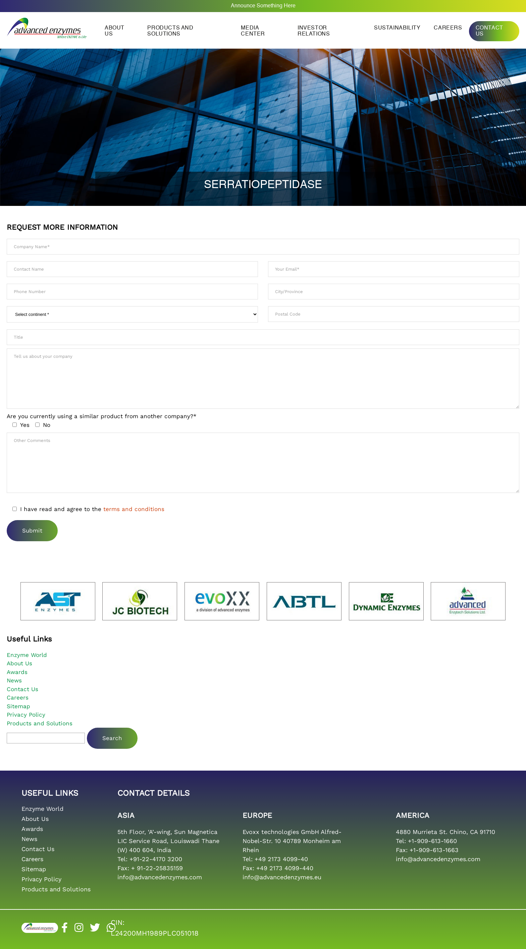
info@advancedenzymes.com (159, 877)
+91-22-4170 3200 (155, 858)
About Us (19, 663)
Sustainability (397, 28)
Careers (448, 28)
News (14, 680)
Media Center (253, 31)
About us (114, 31)
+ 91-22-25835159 (157, 868)
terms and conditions (133, 509)
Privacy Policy (26, 714)
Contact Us (489, 31)
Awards (17, 672)
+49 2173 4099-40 (281, 858)
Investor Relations (314, 31)
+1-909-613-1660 (432, 840)
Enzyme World (27, 655)
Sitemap (18, 706)
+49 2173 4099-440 (284, 868)
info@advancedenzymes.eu (282, 877)
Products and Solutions (170, 31)
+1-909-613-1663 (434, 849)
